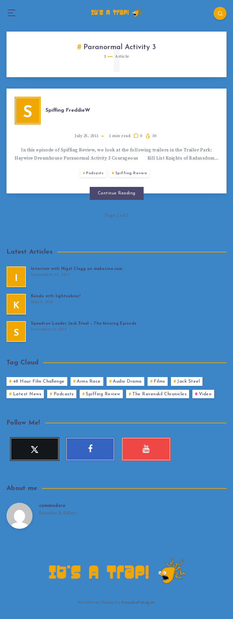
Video (205, 394)
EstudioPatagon (138, 602)
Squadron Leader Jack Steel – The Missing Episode (83, 324)
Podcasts (94, 173)
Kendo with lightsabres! (55, 296)
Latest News (27, 394)
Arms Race (89, 381)
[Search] (220, 13)
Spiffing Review (131, 173)
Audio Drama (127, 381)
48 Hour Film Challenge (39, 381)
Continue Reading (117, 193)
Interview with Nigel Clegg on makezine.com (77, 269)
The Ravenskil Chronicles (159, 394)
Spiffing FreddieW (67, 110)
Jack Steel (188, 381)
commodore (52, 505)
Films (159, 381)
